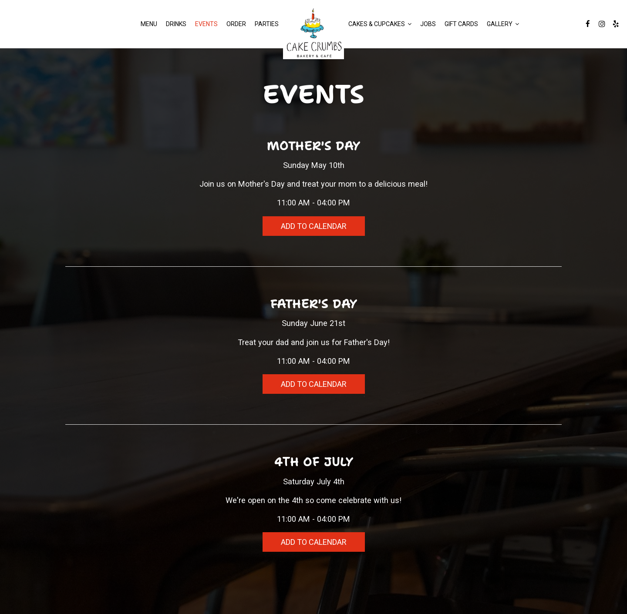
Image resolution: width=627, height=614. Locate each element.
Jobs (428, 23)
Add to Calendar (313, 226)
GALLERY (503, 23)
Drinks (176, 23)
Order (236, 23)
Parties (267, 23)
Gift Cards (461, 23)
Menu (149, 23)
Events (206, 23)
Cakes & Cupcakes (379, 23)
